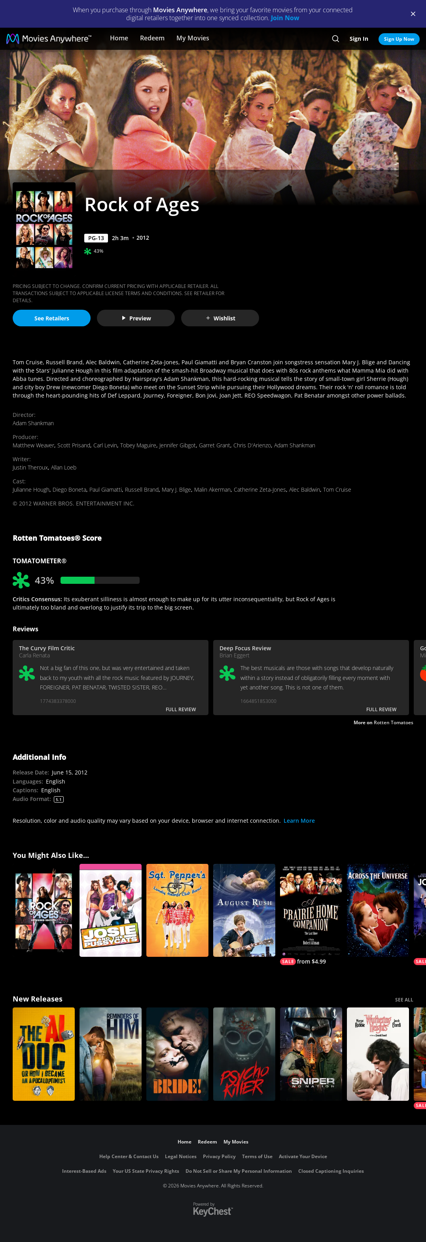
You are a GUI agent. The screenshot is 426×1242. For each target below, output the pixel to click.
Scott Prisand (73, 445)
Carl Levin (105, 445)
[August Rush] (244, 910)
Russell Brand (142, 489)
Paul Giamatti (105, 489)
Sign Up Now (399, 39)
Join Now (285, 17)
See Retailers (51, 318)
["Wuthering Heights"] (378, 1054)
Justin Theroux (30, 467)
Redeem (152, 38)
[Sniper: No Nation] (311, 1054)
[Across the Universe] (378, 910)
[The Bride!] (177, 1054)
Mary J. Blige (176, 489)
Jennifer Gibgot (177, 445)
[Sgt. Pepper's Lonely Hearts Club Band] (177, 910)
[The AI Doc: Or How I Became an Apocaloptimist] (44, 1054)
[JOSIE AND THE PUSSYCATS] (111, 910)
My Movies (192, 38)
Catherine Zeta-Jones (260, 489)
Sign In (359, 38)
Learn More (299, 820)
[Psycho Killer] (244, 1054)
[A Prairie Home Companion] (311, 915)
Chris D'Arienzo (252, 445)
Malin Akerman (212, 489)
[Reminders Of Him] (111, 1054)
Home (119, 38)
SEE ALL (404, 999)
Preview (136, 318)
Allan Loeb (63, 467)
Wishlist (220, 318)
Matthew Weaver (33, 445)
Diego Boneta (69, 489)
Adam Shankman (33, 423)
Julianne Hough (31, 489)
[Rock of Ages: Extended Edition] (44, 910)
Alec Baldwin (304, 489)
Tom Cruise (337, 489)
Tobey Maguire (138, 445)
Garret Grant (214, 445)
